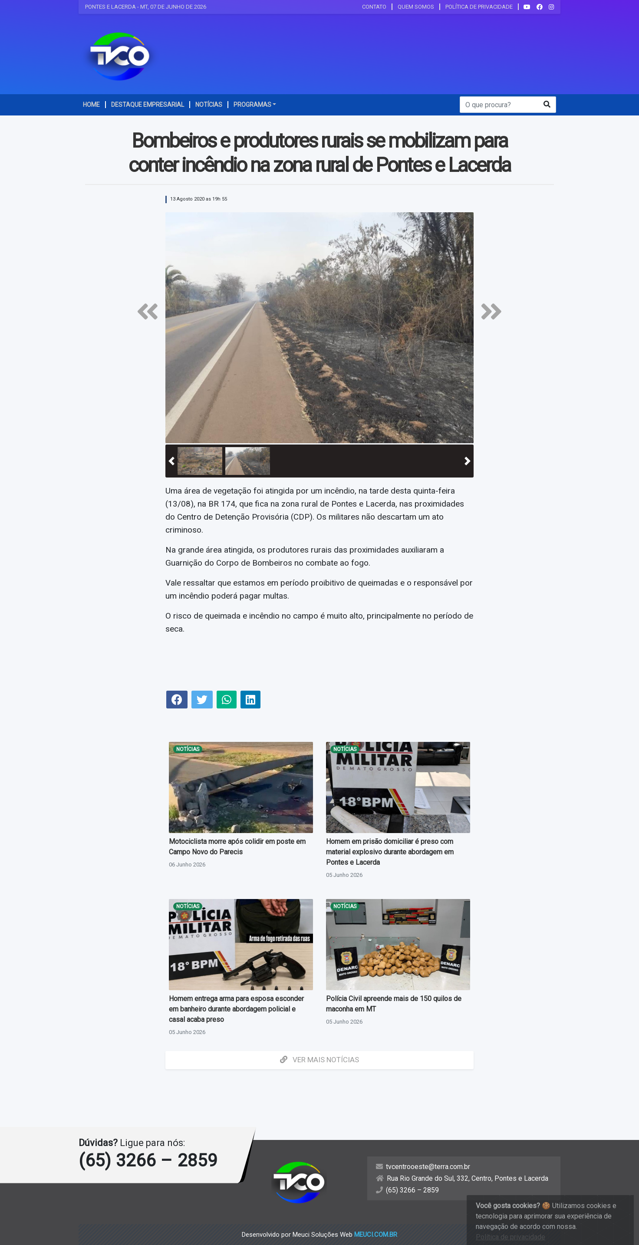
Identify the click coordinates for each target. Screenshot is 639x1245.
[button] (171, 461)
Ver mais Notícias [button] (319, 1059)
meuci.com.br (375, 1234)
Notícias (187, 749)
